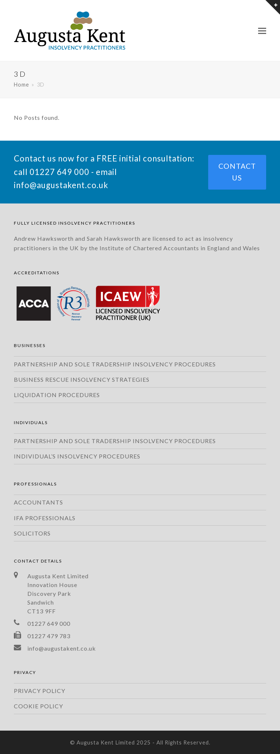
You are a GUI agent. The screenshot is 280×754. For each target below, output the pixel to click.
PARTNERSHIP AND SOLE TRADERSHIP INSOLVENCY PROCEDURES (115, 364)
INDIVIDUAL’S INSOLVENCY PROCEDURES (77, 456)
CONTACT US (237, 172)
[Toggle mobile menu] (262, 30)
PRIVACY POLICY (39, 690)
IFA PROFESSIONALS (44, 517)
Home (21, 84)
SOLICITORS (32, 533)
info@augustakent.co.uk (61, 185)
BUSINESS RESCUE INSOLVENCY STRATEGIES (81, 379)
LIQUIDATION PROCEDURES (57, 394)
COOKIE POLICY (38, 705)
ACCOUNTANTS (38, 502)
